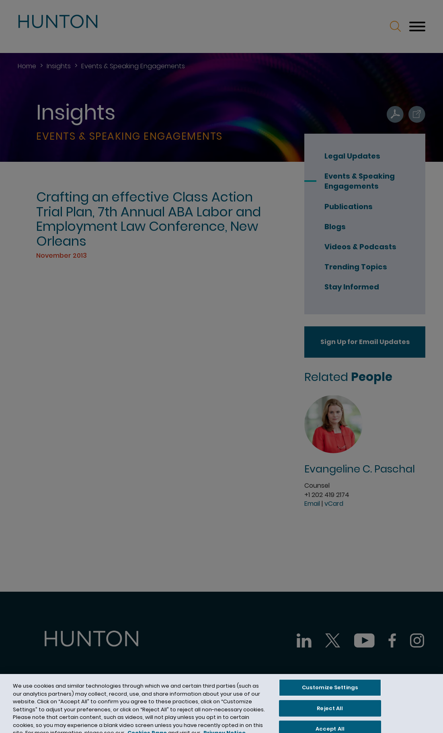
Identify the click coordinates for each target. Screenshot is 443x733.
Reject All (330, 712)
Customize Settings (330, 691)
